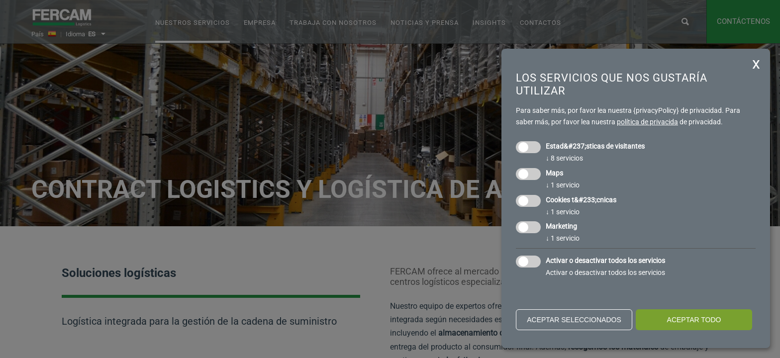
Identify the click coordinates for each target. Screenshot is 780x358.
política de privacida (647, 122)
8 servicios (564, 158)
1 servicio (563, 185)
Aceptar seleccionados (574, 320)
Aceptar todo (694, 320)
